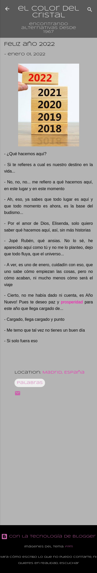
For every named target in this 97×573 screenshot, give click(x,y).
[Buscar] (90, 10)
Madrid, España (63, 372)
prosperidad (72, 302)
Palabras (30, 383)
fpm (69, 546)
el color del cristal (48, 12)
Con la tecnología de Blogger (48, 536)
